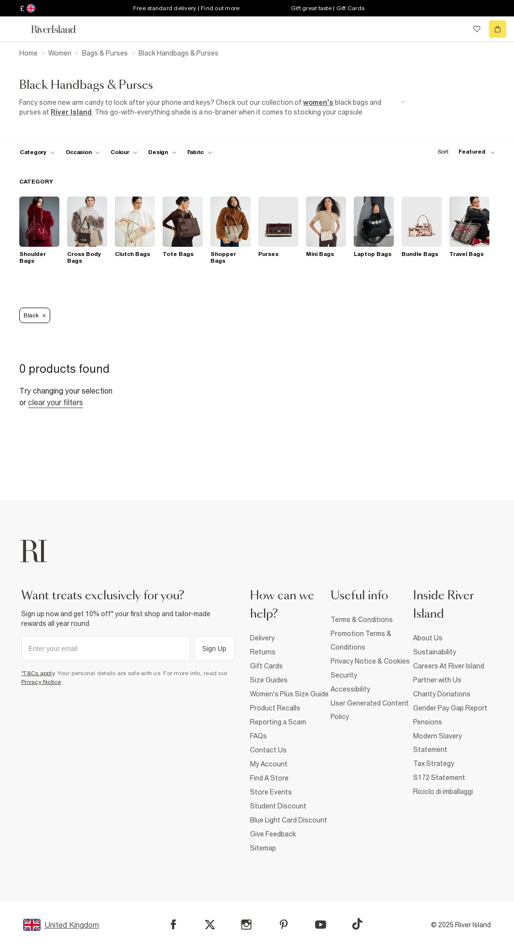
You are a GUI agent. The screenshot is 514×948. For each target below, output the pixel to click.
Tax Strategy (433, 763)
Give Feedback (273, 834)
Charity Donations (442, 694)
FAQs (258, 736)
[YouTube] (320, 924)
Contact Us (268, 750)
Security (344, 675)
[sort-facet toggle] (464, 152)
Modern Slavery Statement (437, 742)
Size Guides (269, 680)
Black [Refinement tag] (35, 315)
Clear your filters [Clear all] (55, 402)
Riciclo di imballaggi (443, 791)
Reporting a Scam (278, 722)
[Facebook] (173, 924)
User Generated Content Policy (370, 710)
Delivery (262, 638)
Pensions (427, 722)
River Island (71, 112)
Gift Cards (266, 666)
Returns (263, 652)
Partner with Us (437, 680)
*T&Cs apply (38, 673)
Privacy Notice (41, 682)
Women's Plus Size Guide (289, 694)
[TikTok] (357, 924)
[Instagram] (246, 924)
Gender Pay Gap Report (450, 708)
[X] (210, 925)
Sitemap (263, 848)
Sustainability (434, 652)
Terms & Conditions (362, 619)
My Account (269, 764)
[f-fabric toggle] (200, 152)
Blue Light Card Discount (288, 820)
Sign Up (214, 648)
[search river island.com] (457, 29)
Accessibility (350, 689)
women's (318, 102)
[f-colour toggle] (124, 152)
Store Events (271, 792)
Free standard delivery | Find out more (186, 8)
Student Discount (278, 806)
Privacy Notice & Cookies (370, 661)
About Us (428, 638)
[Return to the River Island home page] (60, 29)
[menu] (16, 29)
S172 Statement (439, 777)
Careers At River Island (448, 666)
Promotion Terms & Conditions (361, 640)
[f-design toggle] (162, 152)
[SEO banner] (212, 107)
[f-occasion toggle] (83, 152)
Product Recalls (275, 708)
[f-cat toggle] (37, 152)
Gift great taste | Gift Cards (327, 8)
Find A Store (269, 778)
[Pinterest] (283, 924)
